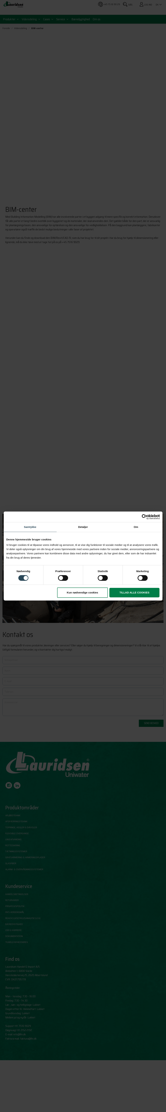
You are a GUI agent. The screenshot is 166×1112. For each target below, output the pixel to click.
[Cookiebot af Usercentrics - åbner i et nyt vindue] (144, 516)
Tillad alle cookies (134, 592)
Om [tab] (136, 526)
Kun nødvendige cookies (82, 592)
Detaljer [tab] (83, 526)
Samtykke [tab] (30, 526)
